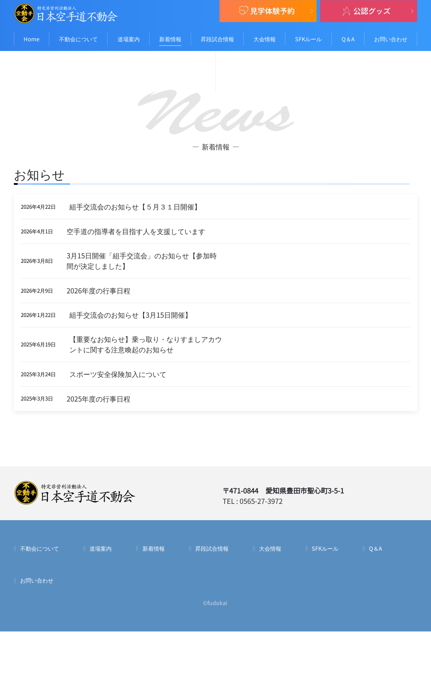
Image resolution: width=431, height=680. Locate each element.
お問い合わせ (390, 39)
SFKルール (308, 39)
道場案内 (129, 39)
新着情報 (170, 39)
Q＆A (348, 39)
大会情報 (264, 39)
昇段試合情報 (217, 39)
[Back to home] (66, 13)
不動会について (78, 39)
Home (32, 39)
